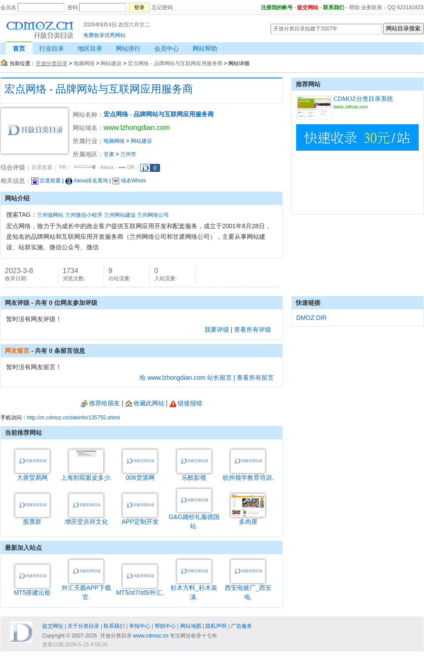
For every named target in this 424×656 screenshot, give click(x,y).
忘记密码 (162, 7)
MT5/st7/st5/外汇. (140, 589)
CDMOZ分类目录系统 (363, 99)
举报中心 (139, 626)
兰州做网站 (50, 215)
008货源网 (140, 474)
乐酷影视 (194, 474)
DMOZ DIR (311, 317)
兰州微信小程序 (83, 215)
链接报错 (185, 403)
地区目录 (90, 48)
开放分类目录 (51, 63)
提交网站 (307, 7)
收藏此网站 (144, 403)
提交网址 (52, 626)
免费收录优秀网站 (104, 35)
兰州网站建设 (120, 215)
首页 (19, 48)
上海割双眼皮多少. (86, 474)
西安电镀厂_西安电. (248, 589)
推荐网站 (308, 84)
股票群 (32, 518)
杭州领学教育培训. (248, 474)
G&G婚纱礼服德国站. (194, 518)
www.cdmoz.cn (150, 636)
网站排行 (128, 48)
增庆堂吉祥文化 (86, 518)
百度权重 (46, 181)
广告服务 (241, 626)
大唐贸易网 (32, 474)
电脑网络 (84, 63)
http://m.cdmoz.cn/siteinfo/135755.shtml (73, 418)
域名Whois (129, 181)
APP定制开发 (140, 518)
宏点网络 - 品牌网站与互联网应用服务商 (175, 63)
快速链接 (308, 302)
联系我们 (333, 7)
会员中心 (166, 48)
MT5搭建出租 (32, 589)
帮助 (354, 7)
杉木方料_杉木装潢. (194, 589)
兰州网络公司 (153, 215)
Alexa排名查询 (86, 181)
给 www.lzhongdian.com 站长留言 (186, 377)
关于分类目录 (83, 626)
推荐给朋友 (100, 403)
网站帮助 (205, 48)
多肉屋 (248, 518)
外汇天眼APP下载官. (86, 589)
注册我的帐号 (277, 7)
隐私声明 (216, 626)
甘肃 (109, 154)
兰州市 (128, 154)
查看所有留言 (255, 377)
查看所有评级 (252, 329)
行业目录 (51, 48)
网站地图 (190, 626)
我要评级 (217, 329)
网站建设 (111, 63)
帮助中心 (165, 626)
